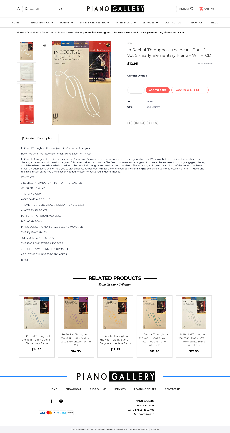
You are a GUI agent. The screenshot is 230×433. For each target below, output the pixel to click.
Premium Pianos (40, 22)
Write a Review (205, 63)
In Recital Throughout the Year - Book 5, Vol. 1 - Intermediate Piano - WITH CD (194, 340)
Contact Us (173, 22)
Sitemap (154, 429)
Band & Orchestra (94, 22)
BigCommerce (117, 429)
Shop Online (97, 389)
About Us (196, 22)
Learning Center (145, 389)
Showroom (73, 389)
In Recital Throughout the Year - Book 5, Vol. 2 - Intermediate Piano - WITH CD (154, 340)
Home (15, 22)
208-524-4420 (145, 414)
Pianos (66, 22)
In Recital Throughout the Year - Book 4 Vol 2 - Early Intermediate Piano (115, 340)
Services (150, 22)
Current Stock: (137, 75)
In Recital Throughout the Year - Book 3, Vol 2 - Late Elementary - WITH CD (76, 340)
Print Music (126, 22)
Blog (214, 22)
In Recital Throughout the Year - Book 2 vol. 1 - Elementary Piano (37, 340)
